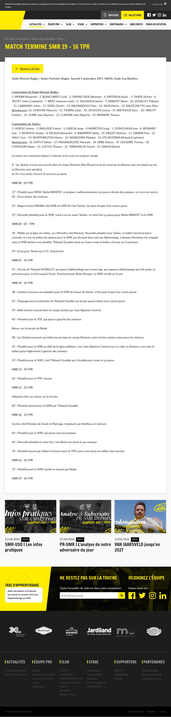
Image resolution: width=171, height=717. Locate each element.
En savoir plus (157, 4)
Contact (162, 711)
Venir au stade (94, 674)
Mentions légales (136, 711)
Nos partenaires (150, 670)
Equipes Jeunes (68, 694)
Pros (60, 39)
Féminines (65, 690)
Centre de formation (70, 682)
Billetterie (151, 711)
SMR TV (119, 670)
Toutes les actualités (43, 39)
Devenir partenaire (151, 674)
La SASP (64, 670)
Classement (38, 686)
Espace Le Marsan (96, 682)
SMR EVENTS (136, 24)
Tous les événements (15, 674)
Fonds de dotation (156, 24)
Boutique (92, 678)
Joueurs (36, 670)
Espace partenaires (152, 678)
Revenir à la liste (27, 68)
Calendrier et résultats (43, 674)
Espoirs (63, 686)
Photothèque (121, 674)
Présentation (94, 670)
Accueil (9, 39)
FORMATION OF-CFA (71, 678)
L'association (66, 674)
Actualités (22, 39)
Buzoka (118, 678)
